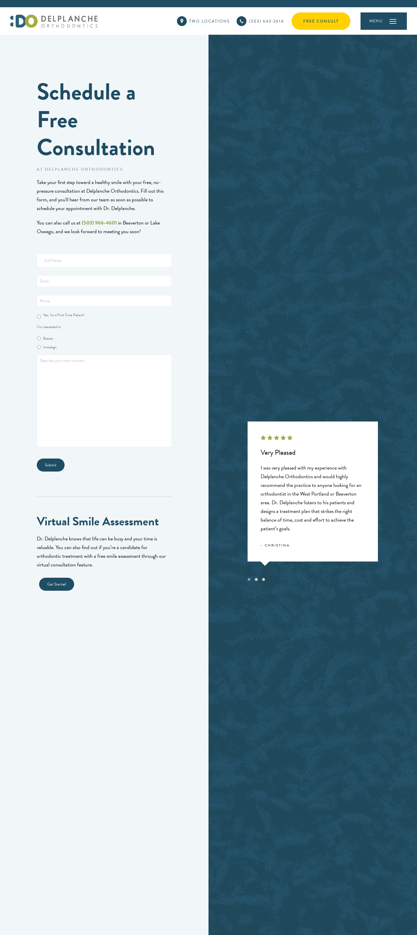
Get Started (56, 584)
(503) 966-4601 (99, 223)
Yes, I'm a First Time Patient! (64, 315)
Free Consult (321, 21)
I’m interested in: (49, 327)
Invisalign (49, 347)
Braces (48, 338)
